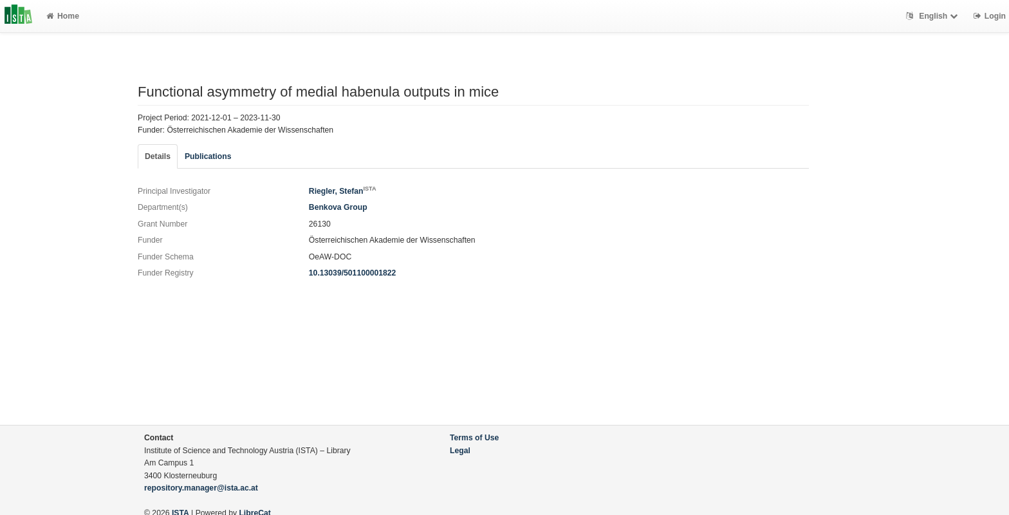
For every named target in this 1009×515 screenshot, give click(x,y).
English (933, 16)
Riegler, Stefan (342, 191)
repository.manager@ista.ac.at (201, 487)
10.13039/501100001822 (352, 272)
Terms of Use (474, 437)
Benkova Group (338, 207)
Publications (208, 156)
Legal (460, 450)
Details (158, 156)
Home (62, 16)
